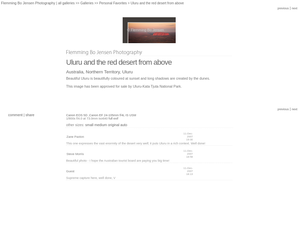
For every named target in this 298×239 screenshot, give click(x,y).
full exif (113, 118)
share (30, 115)
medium (100, 125)
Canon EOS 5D (77, 115)
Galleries (86, 3)
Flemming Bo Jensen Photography (28, 3)
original (113, 125)
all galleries (66, 3)
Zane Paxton (75, 136)
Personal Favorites (113, 3)
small (89, 125)
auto (123, 125)
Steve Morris (75, 154)
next (294, 8)
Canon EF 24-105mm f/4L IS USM (112, 115)
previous (283, 8)
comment (15, 115)
